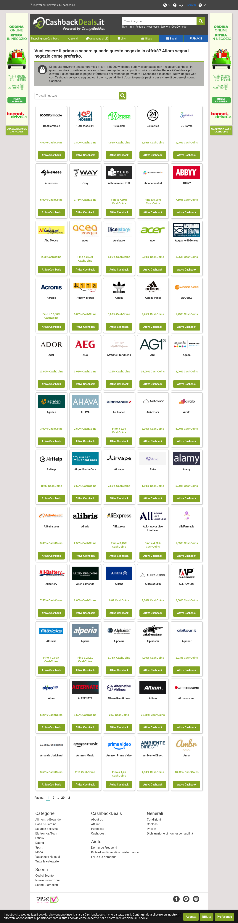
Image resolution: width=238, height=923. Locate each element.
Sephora (165, 26)
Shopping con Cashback (45, 38)
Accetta (191, 916)
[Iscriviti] (191, 5)
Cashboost (98, 833)
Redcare (140, 26)
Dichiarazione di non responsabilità (170, 833)
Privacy (152, 829)
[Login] (178, 5)
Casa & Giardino (46, 824)
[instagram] (196, 899)
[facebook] (176, 899)
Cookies (152, 824)
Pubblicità (97, 829)
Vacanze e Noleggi (47, 857)
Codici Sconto (44, 875)
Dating (39, 843)
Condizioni (154, 819)
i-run (131, 26)
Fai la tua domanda (103, 857)
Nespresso (153, 26)
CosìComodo (178, 26)
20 (63, 797)
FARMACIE (195, 38)
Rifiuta (206, 916)
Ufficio (39, 838)
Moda (39, 852)
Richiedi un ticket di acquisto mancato (116, 852)
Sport (39, 847)
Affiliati (95, 824)
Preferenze (224, 916)
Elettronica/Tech (46, 833)
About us (97, 819)
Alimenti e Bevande (48, 819)
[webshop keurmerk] (47, 901)
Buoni (171, 38)
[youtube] (186, 899)
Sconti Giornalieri (46, 885)
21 (70, 797)
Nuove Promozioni (47, 880)
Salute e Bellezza (46, 829)
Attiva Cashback (51, 155)
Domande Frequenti (104, 847)
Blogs (146, 38)
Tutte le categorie (47, 861)
